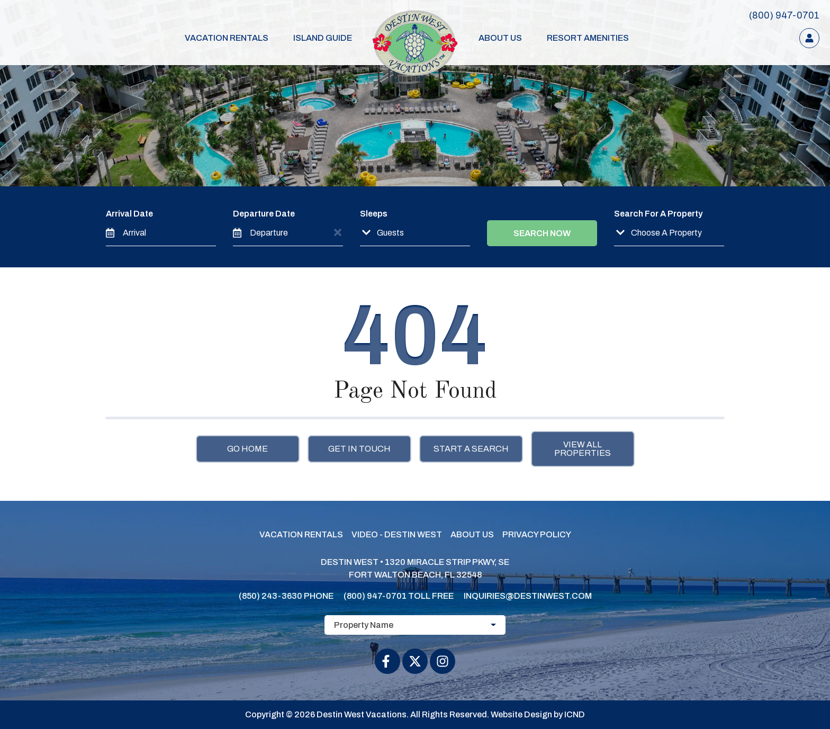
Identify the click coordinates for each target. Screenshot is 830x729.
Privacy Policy (536, 534)
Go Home (247, 448)
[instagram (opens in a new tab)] (442, 661)
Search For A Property (658, 213)
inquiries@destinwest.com (528, 595)
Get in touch (359, 448)
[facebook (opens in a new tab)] (387, 661)
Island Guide (327, 37)
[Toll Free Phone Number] (784, 15)
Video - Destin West (396, 534)
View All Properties (582, 448)
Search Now (542, 233)
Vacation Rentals (240, 37)
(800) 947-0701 (375, 595)
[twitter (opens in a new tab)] (415, 661)
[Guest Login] (809, 38)
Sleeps (373, 213)
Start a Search (471, 448)
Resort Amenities (572, 37)
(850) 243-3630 (270, 595)
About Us (494, 37)
